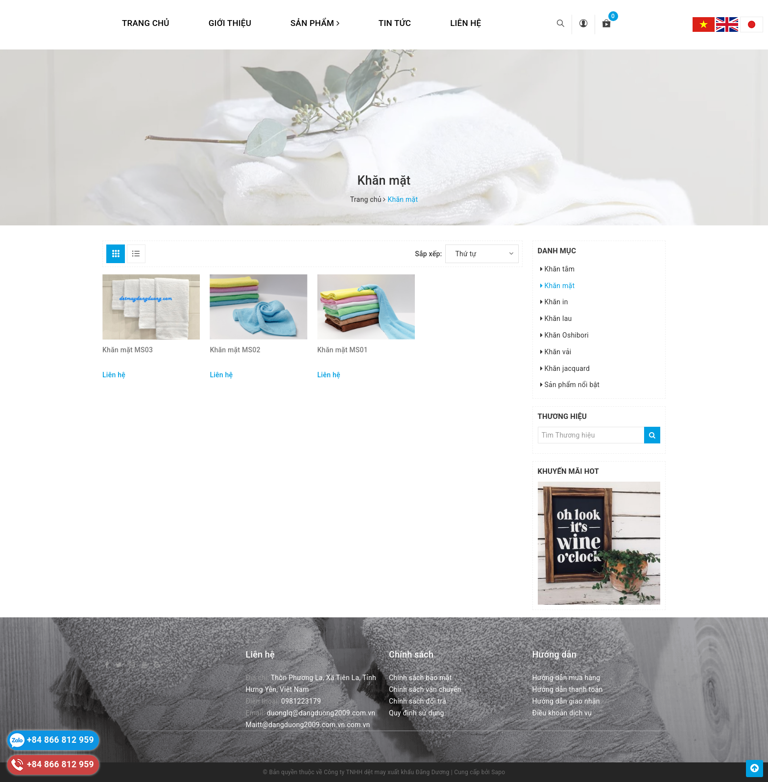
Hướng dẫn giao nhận (566, 701)
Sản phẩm (314, 23)
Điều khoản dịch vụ (562, 713)
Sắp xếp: (428, 254)
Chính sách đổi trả (417, 701)
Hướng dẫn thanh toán (567, 689)
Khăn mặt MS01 (342, 350)
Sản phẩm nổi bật (570, 385)
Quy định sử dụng (416, 713)
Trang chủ (145, 23)
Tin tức (395, 23)
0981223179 (301, 701)
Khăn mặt (557, 286)
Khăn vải (556, 352)
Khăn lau (556, 318)
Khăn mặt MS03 (127, 350)
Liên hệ (465, 23)
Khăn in (554, 302)
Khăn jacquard (565, 368)
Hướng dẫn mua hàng (566, 678)
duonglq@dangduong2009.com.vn (321, 713)
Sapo (498, 772)
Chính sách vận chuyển (425, 689)
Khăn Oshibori (564, 335)
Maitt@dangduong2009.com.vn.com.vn (308, 725)
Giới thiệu (230, 23)
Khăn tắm (557, 269)
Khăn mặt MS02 (235, 350)
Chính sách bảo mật (420, 678)
